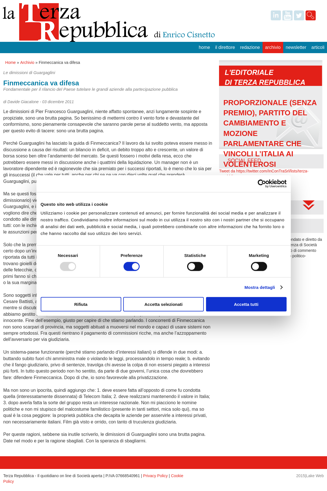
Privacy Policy (155, 475)
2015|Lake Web (310, 475)
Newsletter (296, 47)
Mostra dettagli (259, 287)
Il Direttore (225, 47)
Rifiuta (81, 304)
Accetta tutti (246, 304)
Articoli (317, 47)
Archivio (273, 47)
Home (204, 47)
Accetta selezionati (163, 304)
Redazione (250, 47)
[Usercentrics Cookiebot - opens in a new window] (262, 183)
